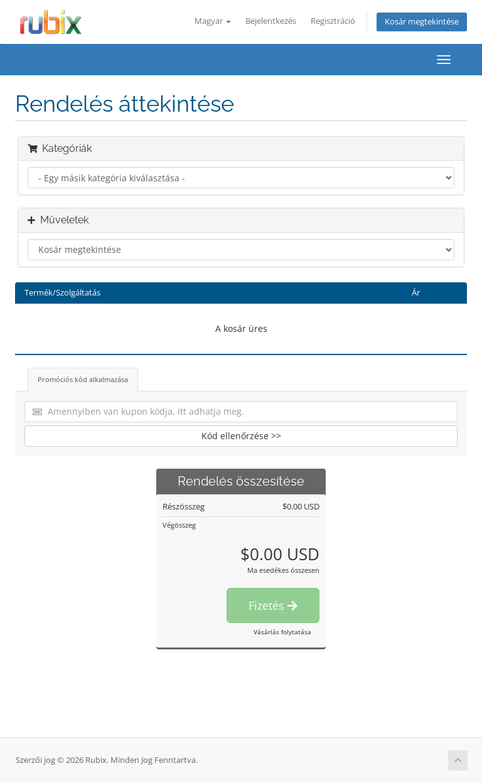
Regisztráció (333, 21)
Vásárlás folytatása (282, 631)
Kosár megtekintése (422, 21)
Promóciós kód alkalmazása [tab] (83, 379)
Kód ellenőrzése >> (241, 436)
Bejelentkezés (270, 21)
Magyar (213, 21)
